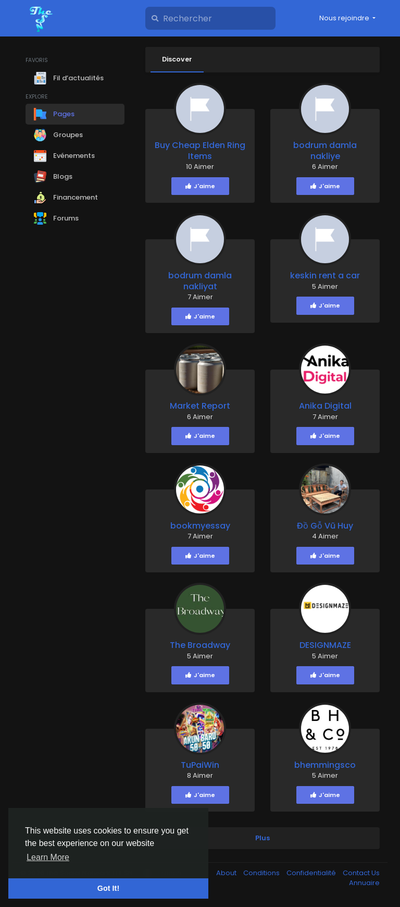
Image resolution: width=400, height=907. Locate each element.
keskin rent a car (325, 276)
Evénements (64, 156)
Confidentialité (312, 873)
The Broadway (200, 646)
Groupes (58, 135)
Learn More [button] (48, 857)
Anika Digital (325, 406)
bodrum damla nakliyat (200, 281)
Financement (66, 197)
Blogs (53, 176)
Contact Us (361, 873)
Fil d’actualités (69, 78)
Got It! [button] (108, 888)
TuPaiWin (200, 765)
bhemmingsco (325, 765)
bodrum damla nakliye (325, 151)
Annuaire (364, 883)
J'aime (200, 186)
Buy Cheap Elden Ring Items (200, 151)
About (227, 873)
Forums (56, 218)
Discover (178, 59)
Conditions (262, 873)
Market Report (200, 406)
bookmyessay (200, 526)
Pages (54, 114)
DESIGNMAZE (325, 646)
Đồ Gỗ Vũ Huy (325, 526)
